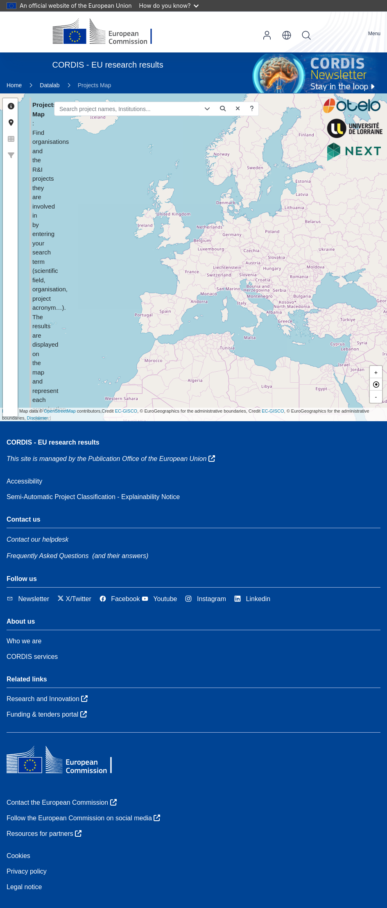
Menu (374, 33)
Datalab (49, 85)
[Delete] (208, 109)
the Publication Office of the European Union (146, 458)
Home (14, 85)
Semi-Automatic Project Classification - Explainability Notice (93, 496)
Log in (267, 35)
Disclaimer (37, 417)
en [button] (287, 35)
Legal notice (24, 886)
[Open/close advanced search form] (178, 109)
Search (306, 35)
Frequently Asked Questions (47, 555)
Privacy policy (27, 871)
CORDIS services (32, 656)
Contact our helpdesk (37, 539)
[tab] (11, 106)
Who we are (24, 641)
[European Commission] (108, 32)
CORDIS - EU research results (53, 442)
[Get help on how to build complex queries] (222, 109)
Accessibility (24, 481)
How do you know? (169, 5)
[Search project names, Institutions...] (97, 109)
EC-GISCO (126, 411)
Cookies (18, 855)
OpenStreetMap (60, 411)
